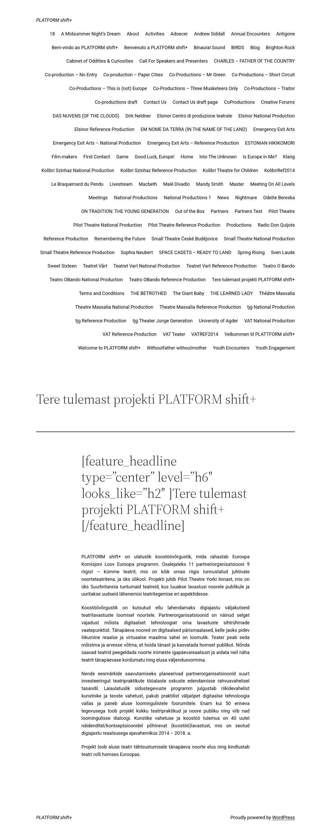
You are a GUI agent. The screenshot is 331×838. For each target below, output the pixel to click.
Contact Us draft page (195, 102)
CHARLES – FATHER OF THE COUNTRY (254, 61)
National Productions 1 (187, 197)
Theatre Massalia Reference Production (200, 307)
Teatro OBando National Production (86, 279)
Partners (219, 211)
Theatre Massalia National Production (114, 307)
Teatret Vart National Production (147, 266)
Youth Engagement (275, 348)
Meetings (98, 197)
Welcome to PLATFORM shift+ (109, 348)
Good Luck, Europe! (155, 156)
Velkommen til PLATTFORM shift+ (259, 334)
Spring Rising (251, 252)
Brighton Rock (280, 47)
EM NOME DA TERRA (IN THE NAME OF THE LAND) (194, 129)
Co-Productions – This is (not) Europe (108, 88)
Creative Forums (278, 102)
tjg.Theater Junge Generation (163, 320)
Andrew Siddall (209, 33)
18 (52, 33)
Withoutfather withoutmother (177, 348)
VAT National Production (269, 320)
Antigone (285, 33)
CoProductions (239, 102)
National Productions (136, 197)
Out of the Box (190, 211)
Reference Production (65, 238)
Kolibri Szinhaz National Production (77, 170)
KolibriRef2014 (279, 170)
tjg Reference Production (100, 320)
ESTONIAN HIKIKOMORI (270, 143)
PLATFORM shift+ (54, 20)
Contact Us (155, 102)
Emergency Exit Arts (274, 129)
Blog (255, 47)
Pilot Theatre (281, 211)
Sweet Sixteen (62, 266)
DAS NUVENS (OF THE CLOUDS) (86, 115)
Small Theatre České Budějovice (185, 238)
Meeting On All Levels (272, 184)
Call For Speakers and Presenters (173, 61)
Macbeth (148, 184)
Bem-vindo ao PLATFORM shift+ (85, 47)
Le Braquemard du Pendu (77, 184)
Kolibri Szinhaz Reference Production (159, 170)
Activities (154, 33)
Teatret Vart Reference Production (221, 266)
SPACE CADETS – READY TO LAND (195, 252)
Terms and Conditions (101, 293)
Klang (289, 156)
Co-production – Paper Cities (133, 74)
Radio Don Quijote (276, 225)
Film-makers (64, 156)
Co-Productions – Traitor (269, 88)
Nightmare (246, 197)
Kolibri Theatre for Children (230, 170)
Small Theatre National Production (259, 238)
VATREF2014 (204, 334)
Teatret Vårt (95, 266)
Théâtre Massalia (277, 293)
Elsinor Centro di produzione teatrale (194, 115)
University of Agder (218, 320)
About (133, 33)
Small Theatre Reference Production (77, 252)
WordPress (283, 817)
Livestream (121, 184)
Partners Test (248, 211)
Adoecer (179, 33)
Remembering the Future (119, 238)
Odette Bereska (279, 197)
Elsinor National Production (266, 115)
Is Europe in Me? (260, 156)
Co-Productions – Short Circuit (263, 74)
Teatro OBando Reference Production (167, 279)
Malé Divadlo (176, 184)
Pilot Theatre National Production (107, 225)
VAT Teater (174, 334)
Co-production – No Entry (71, 74)
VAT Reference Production (130, 334)
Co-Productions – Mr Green (197, 74)
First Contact (96, 156)
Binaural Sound (209, 47)
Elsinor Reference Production (104, 129)
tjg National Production (271, 307)
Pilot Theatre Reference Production (184, 225)
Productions (239, 225)
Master (236, 184)
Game (122, 156)
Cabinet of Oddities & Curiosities (99, 61)
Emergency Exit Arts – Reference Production (193, 143)
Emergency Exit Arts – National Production (97, 143)
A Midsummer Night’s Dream (91, 33)
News (223, 197)
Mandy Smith (209, 184)
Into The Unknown (218, 156)
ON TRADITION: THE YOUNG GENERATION (125, 211)
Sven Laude (283, 252)
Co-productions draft (116, 102)
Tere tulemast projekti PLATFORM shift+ (253, 279)
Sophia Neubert (137, 252)
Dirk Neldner (138, 115)
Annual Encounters (250, 33)
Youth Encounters (231, 348)
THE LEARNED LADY (231, 293)
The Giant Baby (188, 293)
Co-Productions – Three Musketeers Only (195, 88)
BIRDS (237, 47)
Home (187, 156)
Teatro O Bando (279, 266)
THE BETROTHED (149, 293)
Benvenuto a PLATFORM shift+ (156, 47)
